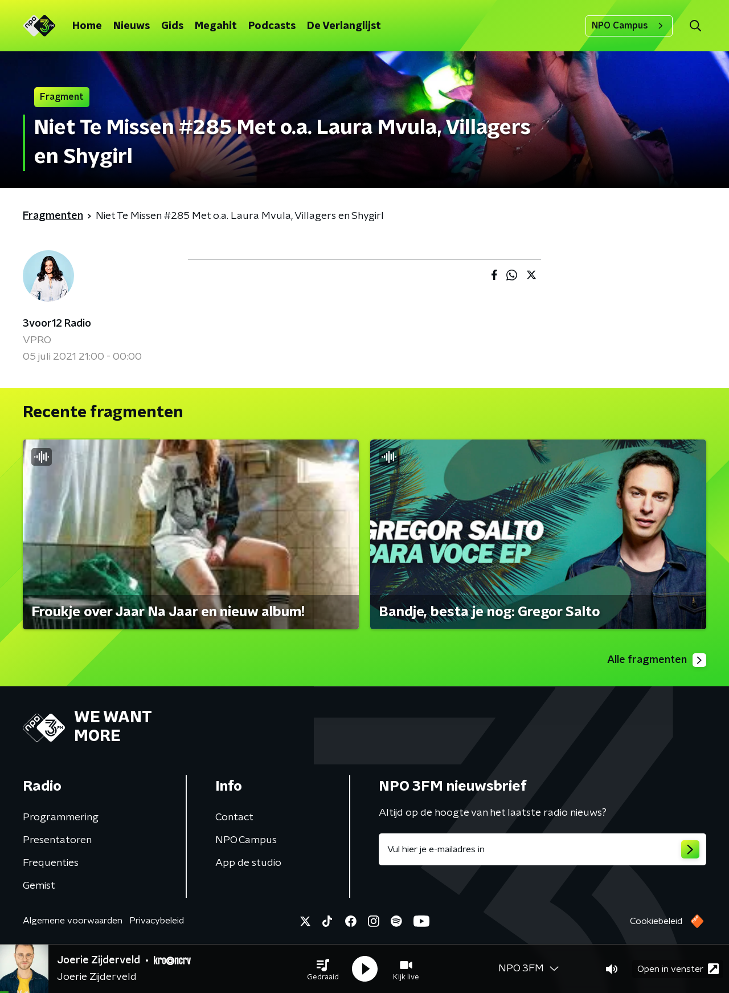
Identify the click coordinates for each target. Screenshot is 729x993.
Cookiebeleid (656, 921)
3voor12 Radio (57, 324)
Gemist (39, 886)
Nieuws (131, 26)
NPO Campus (629, 25)
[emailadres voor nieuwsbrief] (542, 849)
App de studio (248, 863)
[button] (323, 969)
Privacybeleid (156, 920)
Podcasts (272, 26)
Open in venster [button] (678, 968)
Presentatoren (57, 840)
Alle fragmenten (656, 660)
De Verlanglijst (344, 26)
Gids (172, 26)
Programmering (61, 817)
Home (87, 26)
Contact (234, 817)
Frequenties (51, 863)
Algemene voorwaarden (72, 920)
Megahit (216, 26)
